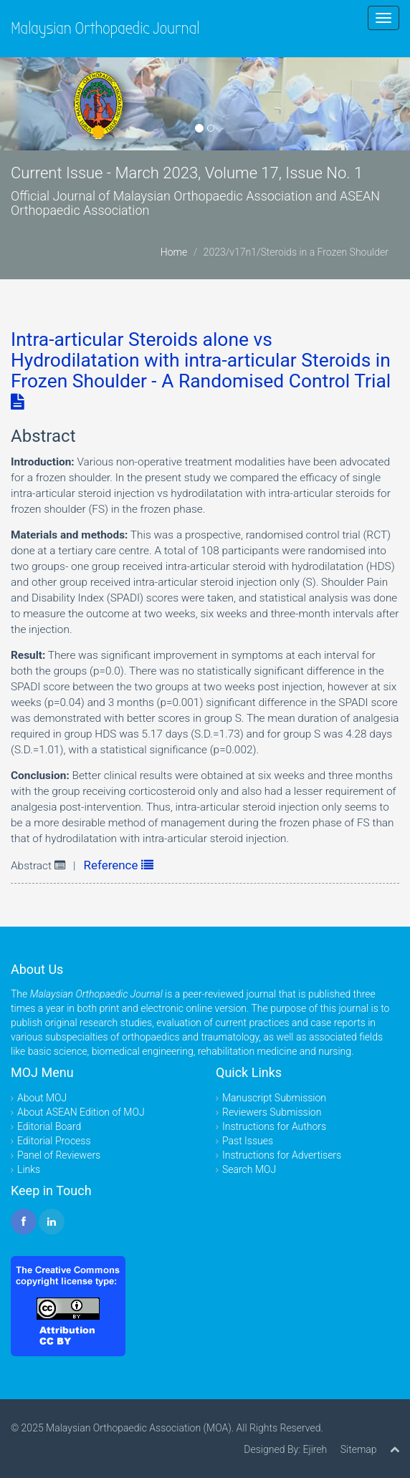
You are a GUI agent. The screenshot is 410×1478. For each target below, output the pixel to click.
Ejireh (314, 1449)
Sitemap (358, 1449)
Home (174, 252)
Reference (118, 865)
